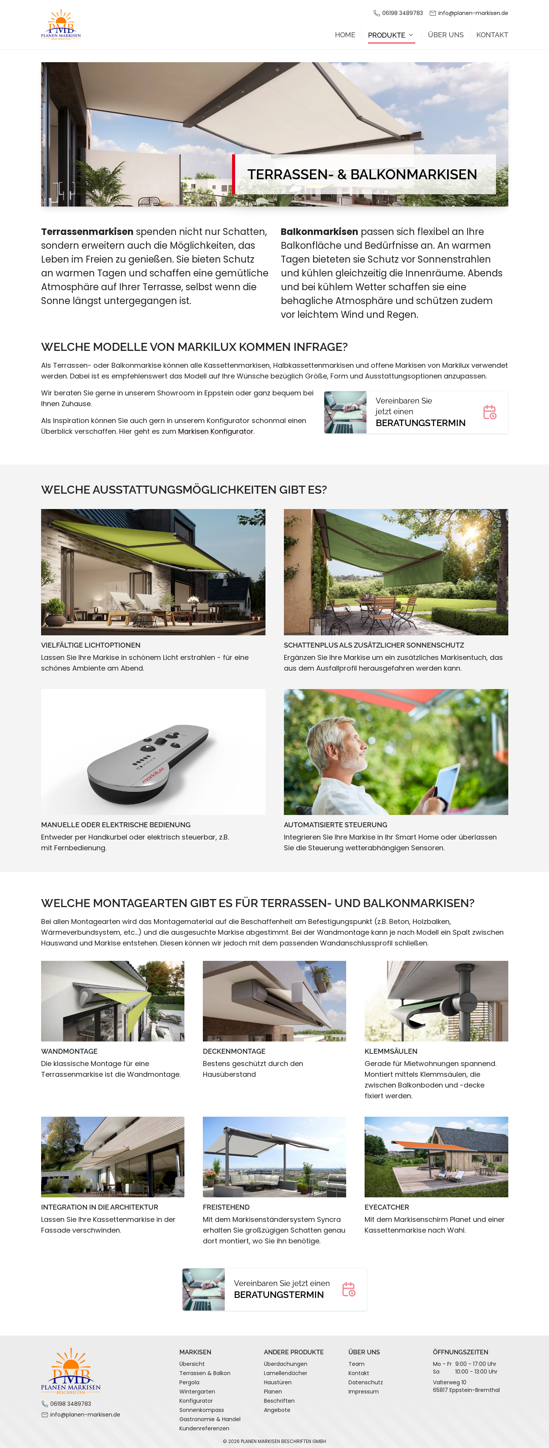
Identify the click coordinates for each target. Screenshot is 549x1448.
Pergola (189, 1380)
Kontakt (492, 32)
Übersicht (192, 1361)
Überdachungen (285, 1361)
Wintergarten (197, 1389)
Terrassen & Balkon (205, 1370)
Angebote (277, 1407)
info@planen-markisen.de (473, 13)
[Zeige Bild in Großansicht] (153, 569)
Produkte (391, 32)
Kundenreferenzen (204, 1426)
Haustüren (278, 1380)
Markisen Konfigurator (216, 428)
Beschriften (279, 1398)
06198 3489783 (402, 13)
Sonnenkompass (201, 1407)
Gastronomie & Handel (209, 1416)
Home (345, 32)
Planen (273, 1389)
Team (356, 1361)
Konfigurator (196, 1398)
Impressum (363, 1389)
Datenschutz (365, 1380)
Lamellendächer (285, 1370)
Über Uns (446, 32)
